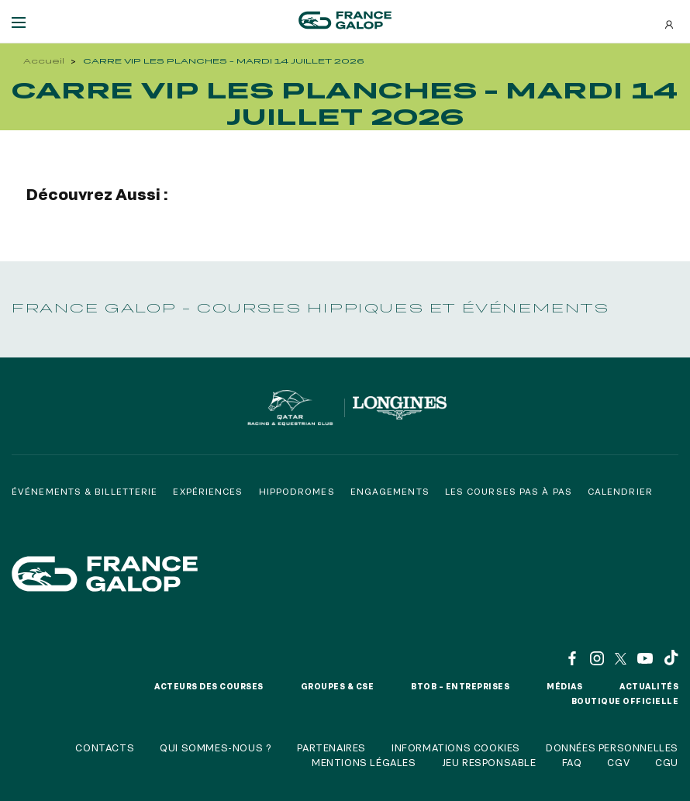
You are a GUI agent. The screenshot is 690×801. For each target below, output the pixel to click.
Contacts (104, 747)
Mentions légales (364, 762)
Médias (564, 686)
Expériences (208, 491)
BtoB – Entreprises (460, 686)
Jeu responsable (489, 762)
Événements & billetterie (84, 491)
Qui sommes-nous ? (215, 747)
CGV (618, 762)
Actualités (648, 686)
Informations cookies (456, 747)
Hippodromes (297, 491)
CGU (666, 762)
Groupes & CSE (337, 686)
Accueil (43, 61)
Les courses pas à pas (508, 491)
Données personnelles (612, 747)
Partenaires (331, 747)
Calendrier (620, 491)
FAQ (572, 762)
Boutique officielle (625, 701)
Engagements (390, 491)
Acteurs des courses (209, 686)
